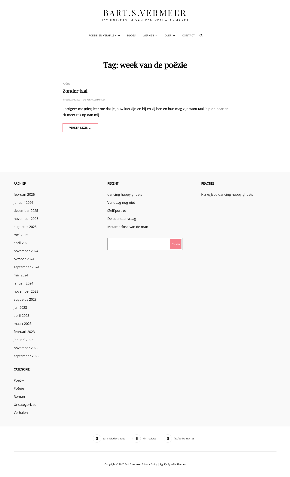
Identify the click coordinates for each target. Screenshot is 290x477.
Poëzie (66, 83)
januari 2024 (23, 283)
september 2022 (26, 356)
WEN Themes (178, 464)
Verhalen (21, 412)
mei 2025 (21, 234)
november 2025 (26, 218)
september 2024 (26, 267)
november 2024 (26, 251)
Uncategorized (25, 404)
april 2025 (21, 243)
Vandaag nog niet (121, 202)
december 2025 (26, 210)
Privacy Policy (149, 464)
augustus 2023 (25, 299)
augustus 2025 (25, 226)
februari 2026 (24, 194)
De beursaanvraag (121, 218)
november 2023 (26, 291)
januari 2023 (23, 339)
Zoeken (176, 244)
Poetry (19, 380)
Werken (148, 35)
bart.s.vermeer (145, 12)
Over (168, 35)
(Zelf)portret (116, 210)
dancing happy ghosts (124, 194)
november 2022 (26, 348)
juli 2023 (20, 307)
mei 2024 (21, 275)
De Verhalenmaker (94, 99)
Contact (188, 35)
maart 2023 (23, 323)
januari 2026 (23, 202)
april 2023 (21, 315)
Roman (19, 396)
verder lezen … (83, 128)
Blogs (131, 35)
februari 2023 (24, 331)
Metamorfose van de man (127, 226)
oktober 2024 (24, 259)
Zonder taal (75, 91)
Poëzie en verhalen (103, 35)
